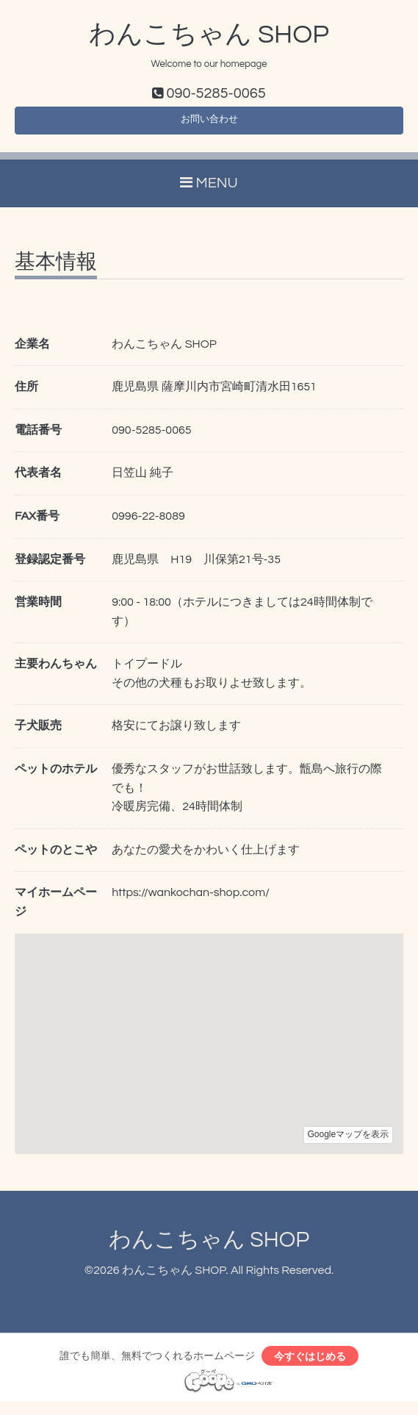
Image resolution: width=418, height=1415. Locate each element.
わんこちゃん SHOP (209, 35)
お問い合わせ (209, 125)
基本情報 (56, 269)
